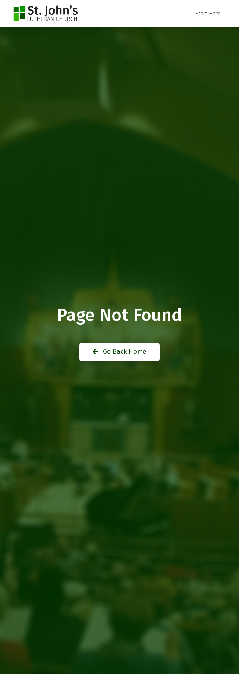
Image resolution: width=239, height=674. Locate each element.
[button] (211, 13)
